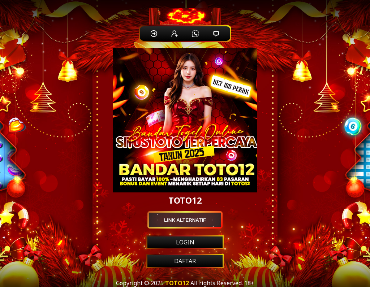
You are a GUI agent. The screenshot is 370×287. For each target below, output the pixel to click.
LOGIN (185, 242)
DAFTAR (185, 261)
